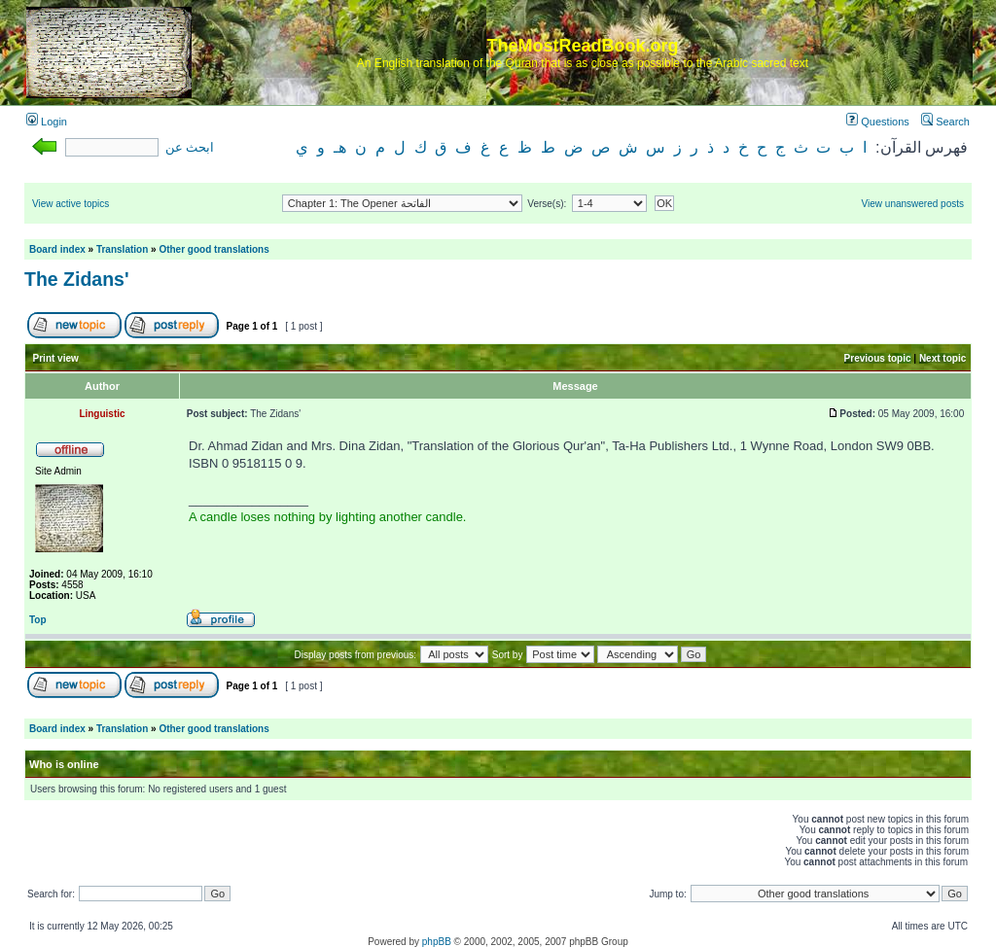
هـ (340, 147)
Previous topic (877, 358)
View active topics (70, 203)
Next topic (942, 358)
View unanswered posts (913, 203)
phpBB (436, 941)
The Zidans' (76, 279)
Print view (56, 358)
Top (38, 619)
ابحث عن (189, 148)
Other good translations (213, 249)
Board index (57, 249)
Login (46, 121)
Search (945, 121)
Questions (877, 121)
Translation (122, 249)
